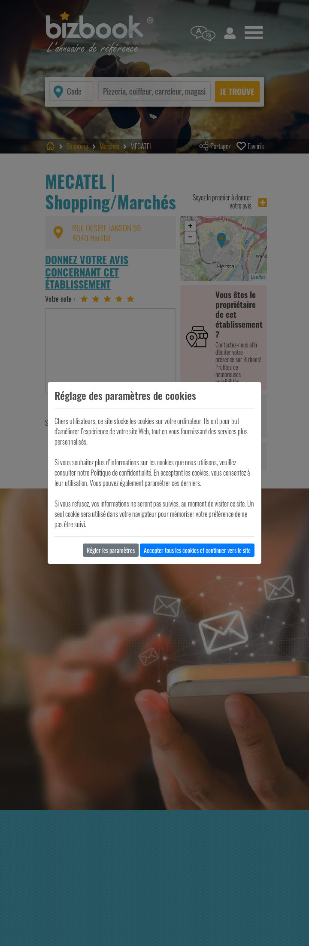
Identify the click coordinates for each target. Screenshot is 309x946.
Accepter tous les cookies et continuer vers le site (197, 550)
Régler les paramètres (111, 550)
